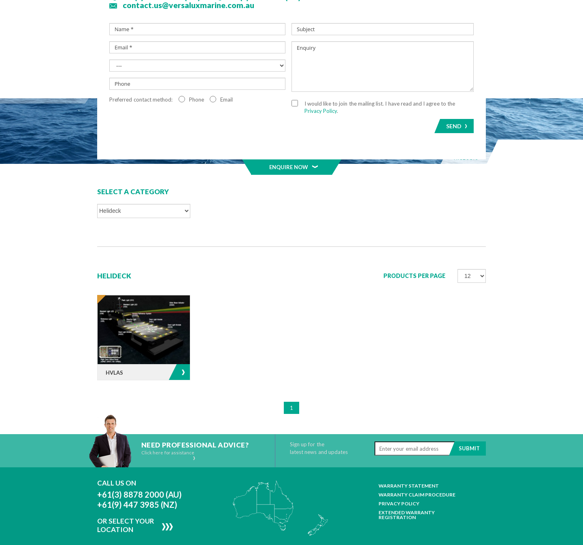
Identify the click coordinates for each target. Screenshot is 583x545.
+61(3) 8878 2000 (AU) (139, 470)
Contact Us (458, 61)
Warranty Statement (409, 461)
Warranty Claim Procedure (417, 470)
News (377, 61)
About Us (149, 61)
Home (112, 61)
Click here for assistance (168, 431)
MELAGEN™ (292, 61)
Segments (244, 61)
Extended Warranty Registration (407, 491)
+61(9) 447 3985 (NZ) (137, 480)
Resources (419, 61)
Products (197, 61)
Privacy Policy (399, 479)
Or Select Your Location (125, 500)
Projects (338, 61)
